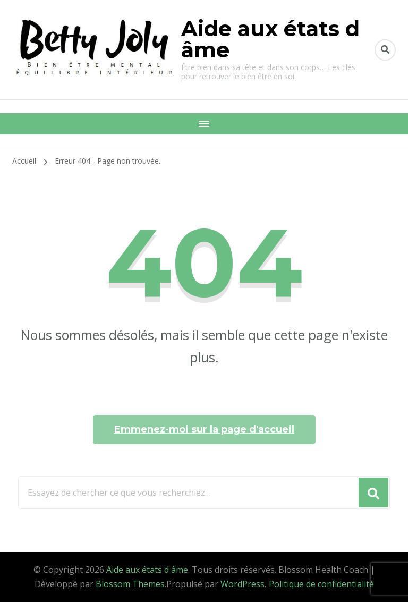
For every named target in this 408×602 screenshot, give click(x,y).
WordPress (242, 584)
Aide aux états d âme (270, 39)
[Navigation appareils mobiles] (204, 123)
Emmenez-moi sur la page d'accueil (204, 429)
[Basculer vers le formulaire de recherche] (385, 50)
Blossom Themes (130, 584)
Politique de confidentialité (321, 584)
